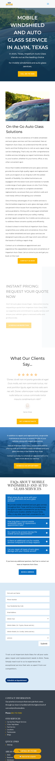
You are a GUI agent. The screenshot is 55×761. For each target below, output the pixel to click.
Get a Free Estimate (27, 421)
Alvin (8, 755)
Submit (44, 643)
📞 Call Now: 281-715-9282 (28, 751)
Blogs (9, 735)
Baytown (10, 757)
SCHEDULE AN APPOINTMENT (27, 466)
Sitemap (10, 745)
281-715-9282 (16, 713)
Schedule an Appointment (17, 680)
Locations (10, 729)
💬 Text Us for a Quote (27, 757)
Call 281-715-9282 (27, 74)
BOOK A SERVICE (27, 572)
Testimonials (11, 732)
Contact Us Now (27, 261)
